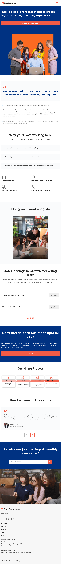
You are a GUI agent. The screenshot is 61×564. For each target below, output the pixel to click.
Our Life (3, 526)
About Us (4, 523)
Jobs (2, 532)
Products (4, 529)
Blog (2, 535)
